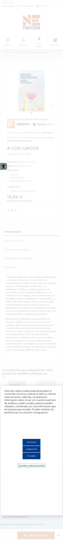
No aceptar (31, 456)
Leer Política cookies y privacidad (31, 466)
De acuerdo (31, 442)
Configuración (31, 449)
